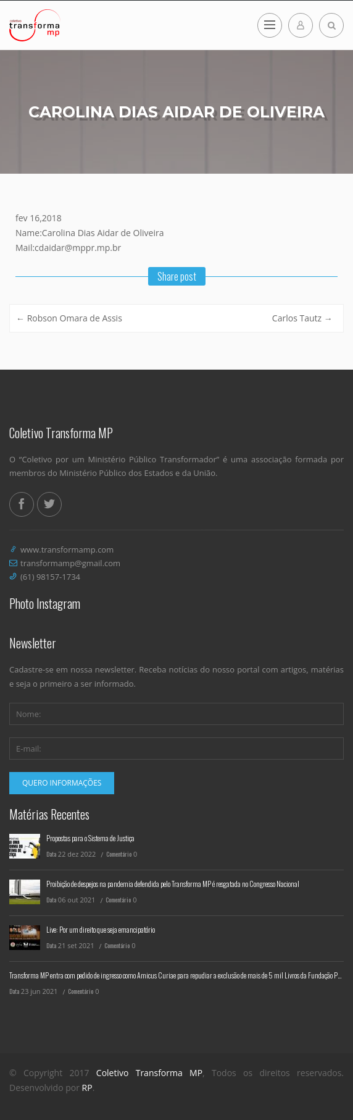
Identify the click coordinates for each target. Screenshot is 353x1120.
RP (87, 1087)
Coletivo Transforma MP (149, 1073)
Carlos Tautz (302, 318)
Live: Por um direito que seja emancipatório (100, 929)
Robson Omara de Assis (69, 318)
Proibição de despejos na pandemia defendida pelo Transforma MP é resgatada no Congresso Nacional (172, 883)
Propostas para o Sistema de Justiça (90, 838)
